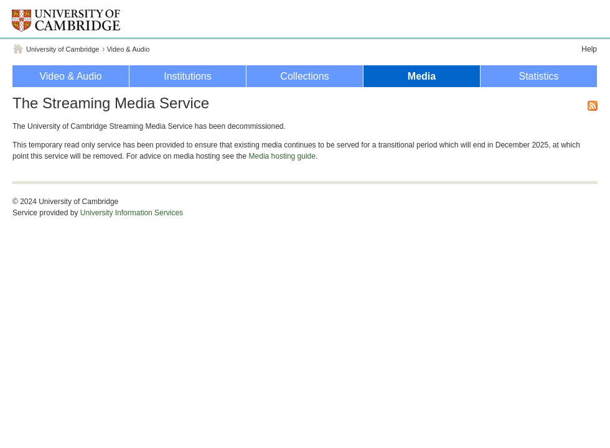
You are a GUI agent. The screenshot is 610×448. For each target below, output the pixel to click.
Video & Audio (127, 49)
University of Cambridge (62, 49)
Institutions (187, 76)
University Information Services (131, 212)
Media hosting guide (282, 156)
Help (589, 49)
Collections (304, 76)
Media (422, 76)
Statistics (538, 76)
